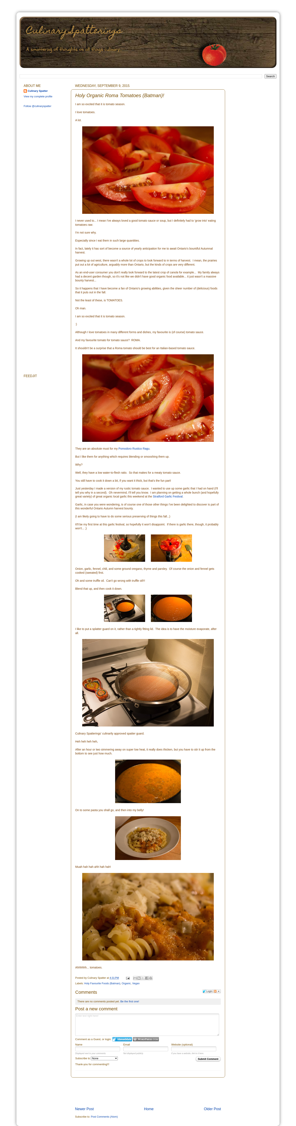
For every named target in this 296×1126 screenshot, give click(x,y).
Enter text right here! (147, 1025)
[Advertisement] (150, 1092)
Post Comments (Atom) (104, 1116)
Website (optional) (182, 1044)
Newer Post (84, 1109)
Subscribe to (96, 1058)
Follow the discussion (217, 991)
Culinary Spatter (38, 91)
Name (78, 1044)
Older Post (212, 1109)
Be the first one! (129, 1001)
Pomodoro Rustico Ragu (133, 448)
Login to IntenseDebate (122, 1039)
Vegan (136, 983)
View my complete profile (38, 96)
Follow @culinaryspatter (37, 106)
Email (126, 1044)
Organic (126, 983)
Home (149, 1109)
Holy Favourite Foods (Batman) (102, 983)
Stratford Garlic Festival (168, 496)
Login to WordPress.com (146, 1039)
